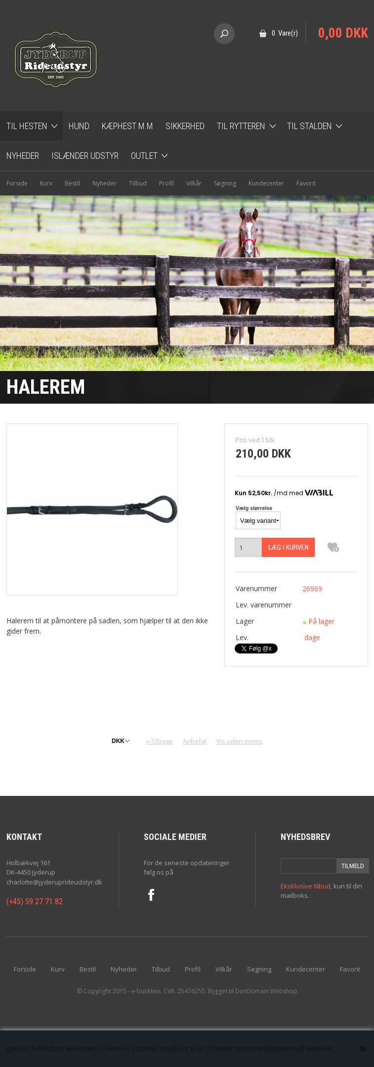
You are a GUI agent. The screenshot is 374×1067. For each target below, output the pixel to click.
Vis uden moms (239, 741)
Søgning (225, 183)
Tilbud (138, 183)
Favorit (306, 183)
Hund (79, 126)
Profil (166, 183)
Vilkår (194, 183)
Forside (17, 183)
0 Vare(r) (285, 33)
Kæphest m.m (127, 126)
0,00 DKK (343, 33)
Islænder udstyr (85, 155)
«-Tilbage (159, 741)
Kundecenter (266, 183)
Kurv (46, 183)
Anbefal (195, 741)
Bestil (72, 183)
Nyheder (22, 155)
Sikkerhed (185, 126)
